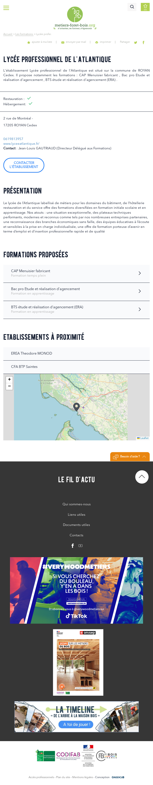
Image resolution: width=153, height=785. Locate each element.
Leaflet (143, 438)
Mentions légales (82, 777)
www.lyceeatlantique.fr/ (21, 144)
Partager (128, 42)
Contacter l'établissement (24, 165)
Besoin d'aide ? (129, 457)
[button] (76, 407)
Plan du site (63, 777)
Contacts (76, 535)
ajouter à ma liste (47, 42)
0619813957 (13, 139)
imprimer (107, 42)
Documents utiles (76, 525)
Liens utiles (76, 515)
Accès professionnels (41, 777)
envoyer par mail (79, 42)
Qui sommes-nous (77, 504)
